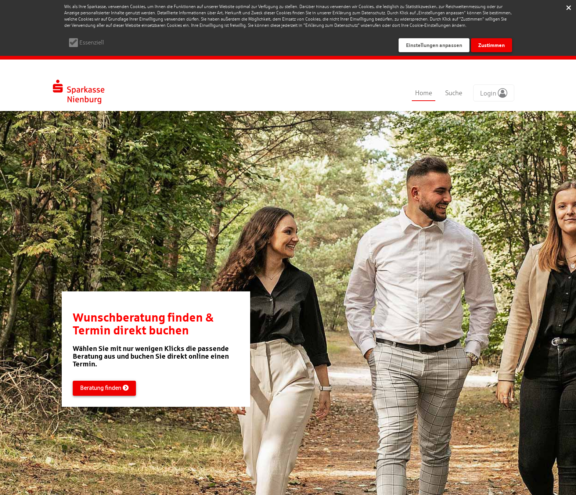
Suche (453, 93)
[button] (493, 93)
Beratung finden (104, 387)
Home (423, 93)
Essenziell (91, 42)
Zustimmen (491, 45)
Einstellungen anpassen (434, 45)
